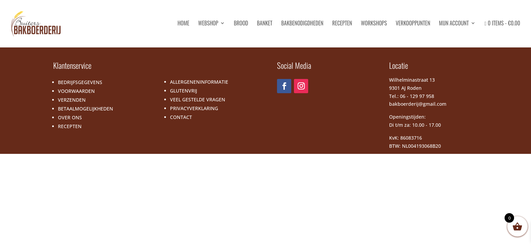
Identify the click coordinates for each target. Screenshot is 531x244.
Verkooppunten (413, 24)
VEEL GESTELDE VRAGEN (197, 99)
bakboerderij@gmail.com (417, 104)
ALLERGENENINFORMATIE (199, 82)
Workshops (374, 24)
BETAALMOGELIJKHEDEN (85, 108)
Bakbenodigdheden (302, 24)
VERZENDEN (72, 100)
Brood (241, 24)
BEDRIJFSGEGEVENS (80, 82)
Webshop (208, 24)
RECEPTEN (70, 126)
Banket (265, 24)
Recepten (342, 24)
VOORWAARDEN (76, 91)
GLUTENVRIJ (183, 90)
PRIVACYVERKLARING (194, 108)
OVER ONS (70, 117)
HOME (183, 24)
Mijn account (454, 24)
